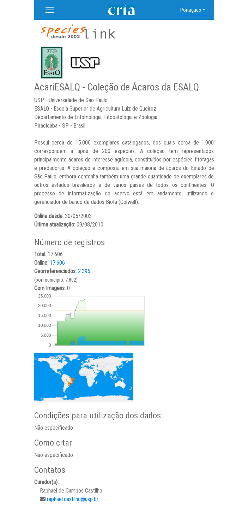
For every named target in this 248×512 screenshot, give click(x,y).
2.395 (84, 271)
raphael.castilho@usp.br (72, 499)
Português (190, 10)
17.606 (57, 262)
